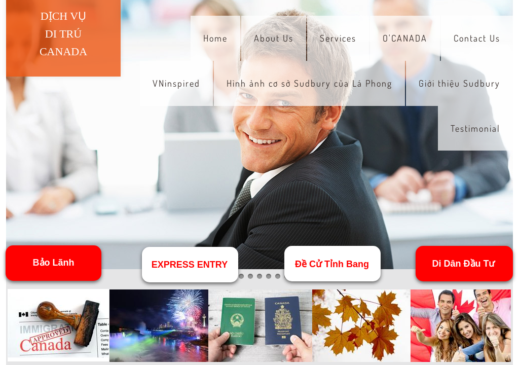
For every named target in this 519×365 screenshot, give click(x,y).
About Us (273, 38)
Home (215, 38)
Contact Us (477, 38)
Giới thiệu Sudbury (459, 83)
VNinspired (176, 83)
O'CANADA (405, 38)
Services (338, 38)
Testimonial (475, 128)
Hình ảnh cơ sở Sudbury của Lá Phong (309, 83)
